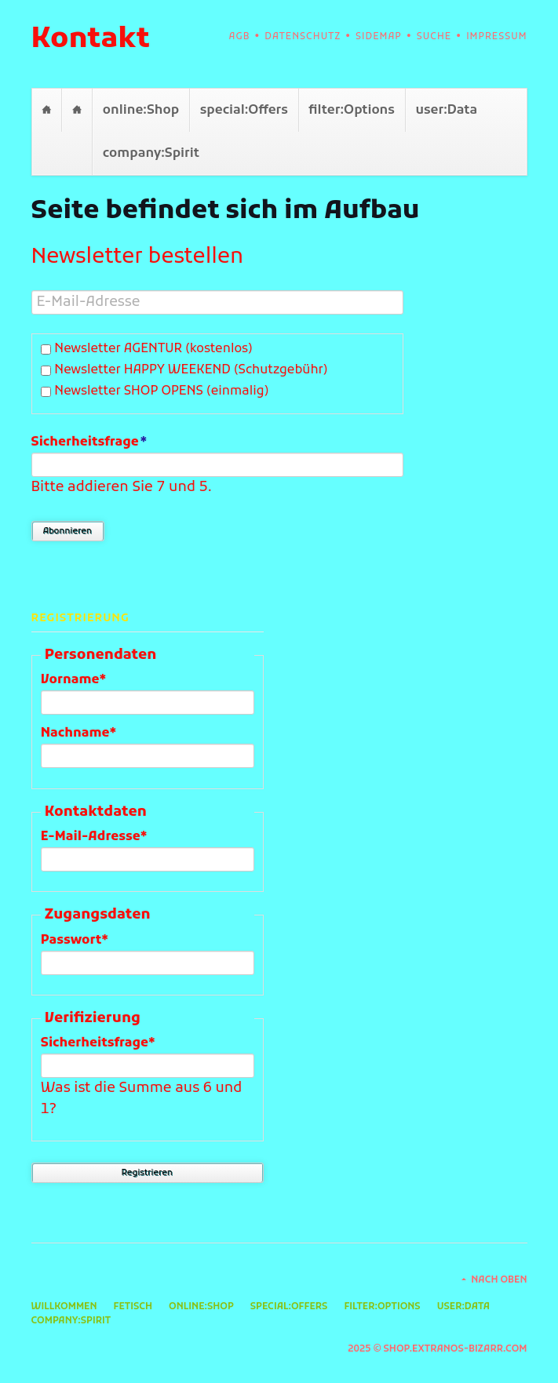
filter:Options (351, 110)
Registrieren (147, 1172)
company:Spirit (151, 153)
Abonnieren (67, 531)
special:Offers (244, 110)
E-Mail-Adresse (94, 836)
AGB (239, 37)
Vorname (74, 679)
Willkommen (47, 110)
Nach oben (499, 1280)
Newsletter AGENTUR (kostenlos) (153, 349)
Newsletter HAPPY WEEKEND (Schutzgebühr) (190, 370)
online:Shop (141, 110)
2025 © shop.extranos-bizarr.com (437, 1349)
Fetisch (76, 110)
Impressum (496, 37)
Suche (434, 37)
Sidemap (379, 37)
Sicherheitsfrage (89, 441)
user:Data (446, 110)
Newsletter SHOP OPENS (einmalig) (161, 391)
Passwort (74, 939)
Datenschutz (302, 37)
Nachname (79, 732)
